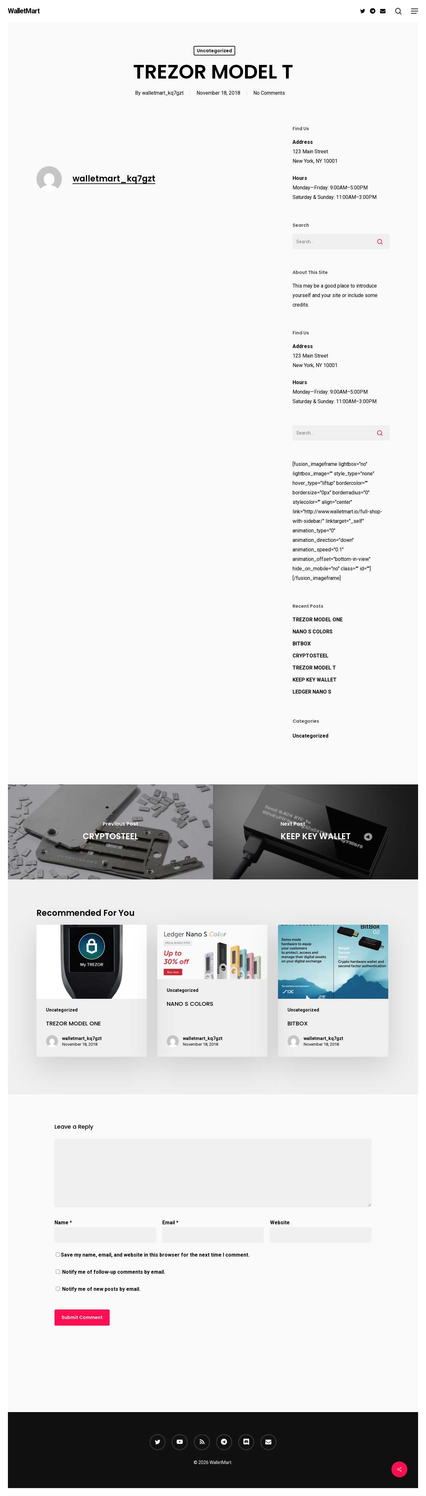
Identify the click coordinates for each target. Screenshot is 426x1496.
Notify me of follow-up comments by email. (113, 1272)
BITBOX (302, 644)
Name (63, 1223)
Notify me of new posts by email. (101, 1289)
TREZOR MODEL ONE (318, 620)
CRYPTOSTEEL (310, 656)
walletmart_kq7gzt (163, 93)
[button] (414, 11)
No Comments (269, 93)
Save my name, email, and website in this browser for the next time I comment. (155, 1255)
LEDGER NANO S (312, 692)
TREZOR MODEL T (314, 668)
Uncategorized (214, 51)
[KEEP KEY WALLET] (315, 831)
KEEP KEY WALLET (315, 680)
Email (170, 1223)
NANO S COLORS (312, 632)
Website (280, 1223)
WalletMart (24, 11)
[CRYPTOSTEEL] (110, 831)
